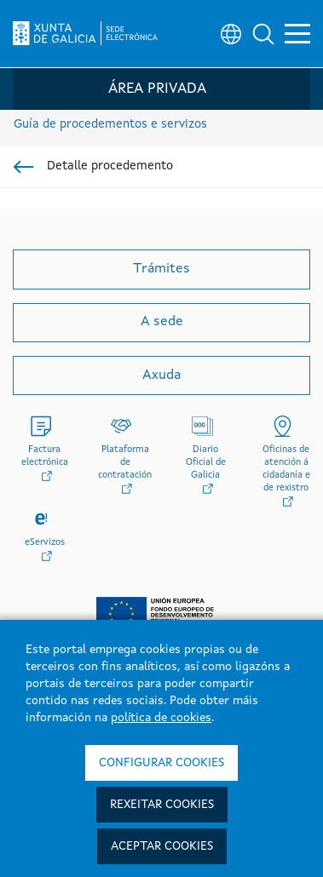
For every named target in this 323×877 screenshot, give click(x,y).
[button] (263, 34)
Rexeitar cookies (162, 805)
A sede (162, 322)
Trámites (161, 269)
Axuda (161, 375)
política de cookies (161, 718)
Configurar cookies (161, 763)
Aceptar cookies (162, 846)
